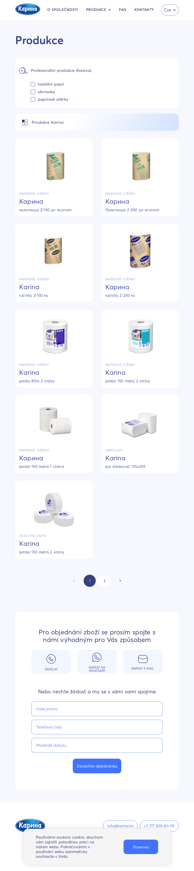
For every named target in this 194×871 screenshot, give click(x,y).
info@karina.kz (120, 825)
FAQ (122, 9)
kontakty (144, 9)
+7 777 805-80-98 (159, 825)
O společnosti (62, 9)
